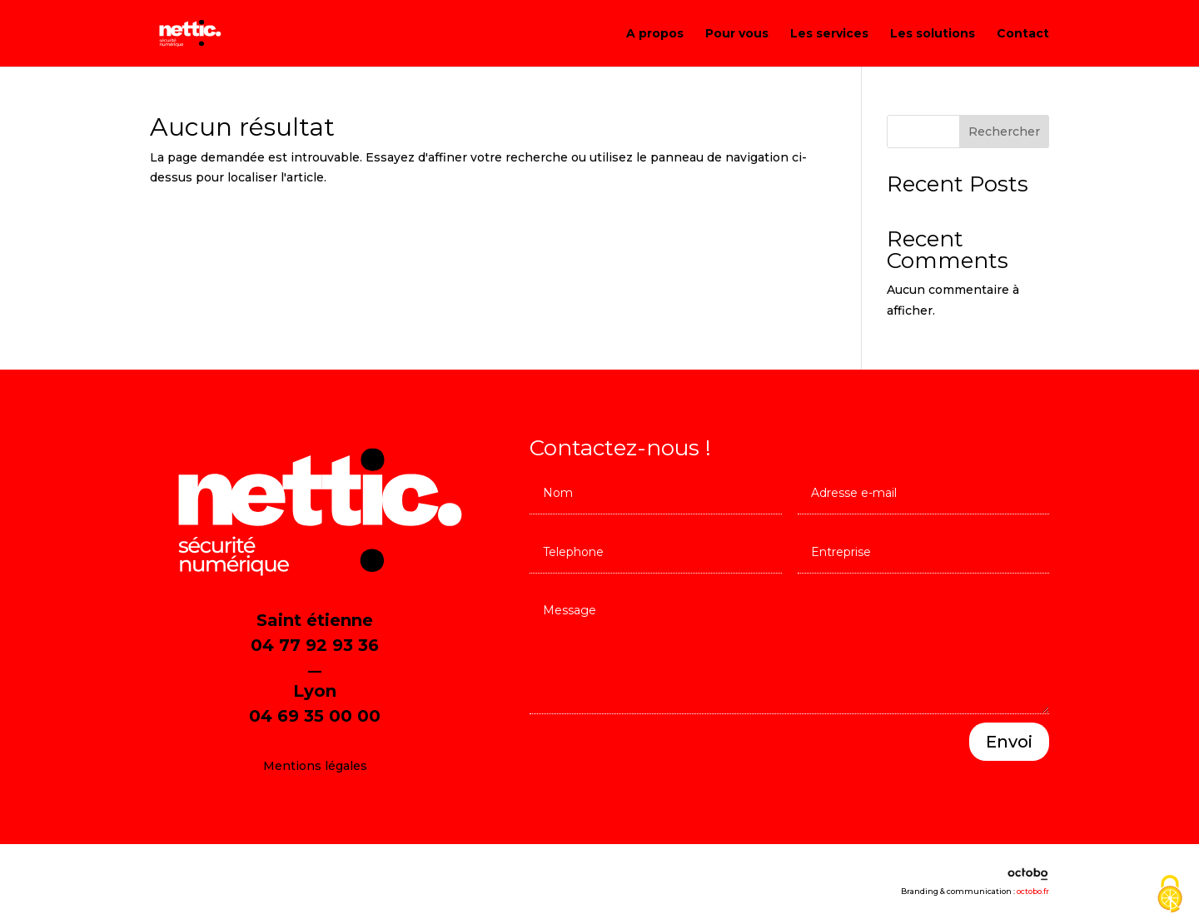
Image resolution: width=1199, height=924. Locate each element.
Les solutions (932, 34)
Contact (1023, 34)
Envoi (1009, 742)
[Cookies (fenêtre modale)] (1170, 895)
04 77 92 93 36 (315, 645)
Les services (829, 34)
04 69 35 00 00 (315, 716)
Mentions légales (315, 765)
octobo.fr (1033, 891)
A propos (655, 34)
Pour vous (737, 34)
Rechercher (1004, 131)
